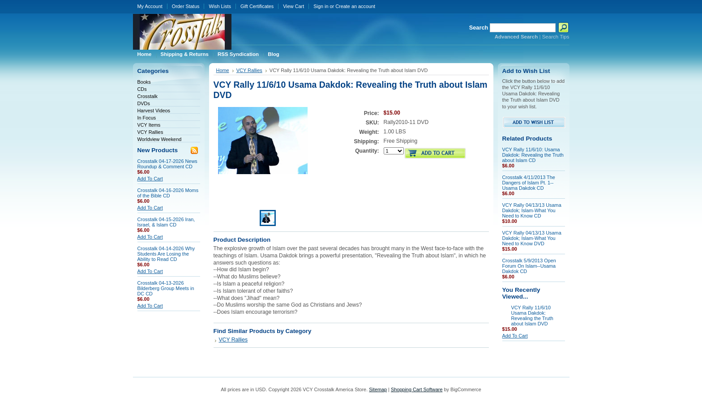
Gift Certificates (257, 6)
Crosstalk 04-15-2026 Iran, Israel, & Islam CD (166, 222)
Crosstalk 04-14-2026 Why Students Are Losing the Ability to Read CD (166, 254)
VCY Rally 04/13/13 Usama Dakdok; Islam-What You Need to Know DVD (531, 238)
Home (222, 70)
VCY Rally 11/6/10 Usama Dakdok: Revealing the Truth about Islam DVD (532, 315)
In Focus (146, 117)
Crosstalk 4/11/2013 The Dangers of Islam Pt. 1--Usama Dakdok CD (528, 183)
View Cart (293, 6)
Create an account (355, 6)
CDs (142, 89)
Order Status (186, 6)
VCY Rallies (150, 132)
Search (478, 27)
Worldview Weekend (159, 139)
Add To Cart (150, 178)
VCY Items (149, 125)
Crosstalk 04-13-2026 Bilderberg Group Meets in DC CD (165, 288)
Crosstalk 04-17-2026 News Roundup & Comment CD (167, 163)
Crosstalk (147, 96)
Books (144, 82)
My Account (150, 6)
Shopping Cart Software (416, 389)
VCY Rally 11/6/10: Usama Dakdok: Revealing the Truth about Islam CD (533, 155)
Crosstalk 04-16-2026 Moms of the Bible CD (168, 193)
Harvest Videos (154, 110)
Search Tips (555, 36)
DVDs (143, 103)
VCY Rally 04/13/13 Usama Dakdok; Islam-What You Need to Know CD (531, 210)
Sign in (320, 6)
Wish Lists (220, 6)
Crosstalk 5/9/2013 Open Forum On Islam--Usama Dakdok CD (529, 266)
